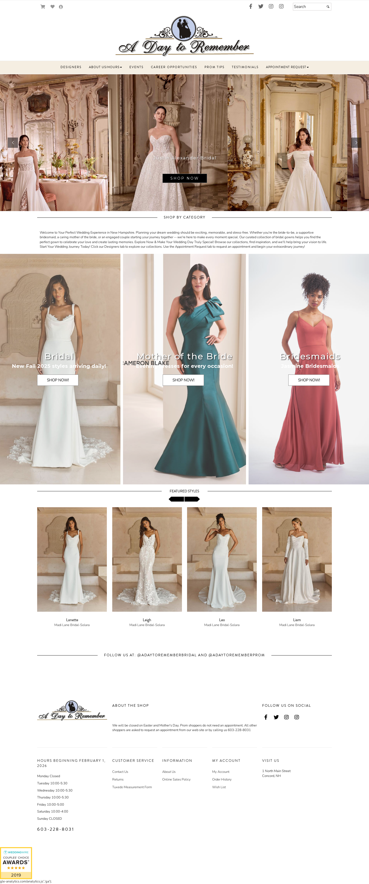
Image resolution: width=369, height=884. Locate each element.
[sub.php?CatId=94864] (184, 142)
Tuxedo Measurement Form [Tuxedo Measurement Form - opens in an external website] (132, 787)
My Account (220, 771)
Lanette (72, 620)
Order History (222, 779)
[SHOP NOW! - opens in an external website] (59, 384)
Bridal (59, 356)
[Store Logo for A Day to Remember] (184, 36)
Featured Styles (184, 491)
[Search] (312, 7)
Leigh (147, 620)
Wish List (219, 787)
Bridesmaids (310, 356)
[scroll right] (192, 499)
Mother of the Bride (184, 356)
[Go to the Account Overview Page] (61, 7)
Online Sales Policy (176, 779)
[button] (71, 67)
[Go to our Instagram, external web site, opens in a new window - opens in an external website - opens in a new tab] (271, 7)
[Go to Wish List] (52, 7)
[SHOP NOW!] (57, 380)
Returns (118, 779)
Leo (222, 620)
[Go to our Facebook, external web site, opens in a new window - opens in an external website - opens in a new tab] (250, 7)
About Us (169, 771)
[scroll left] (176, 499)
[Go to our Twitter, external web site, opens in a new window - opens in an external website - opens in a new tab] (261, 7)
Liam (297, 620)
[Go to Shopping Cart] (42, 7)
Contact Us (120, 771)
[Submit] (328, 7)
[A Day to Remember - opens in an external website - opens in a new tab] (16, 863)
